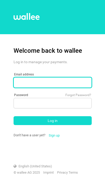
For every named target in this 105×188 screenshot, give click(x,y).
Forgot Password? (78, 95)
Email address (24, 74)
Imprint (48, 172)
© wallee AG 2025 (27, 172)
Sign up (54, 135)
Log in (53, 121)
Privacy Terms (67, 172)
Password (21, 95)
